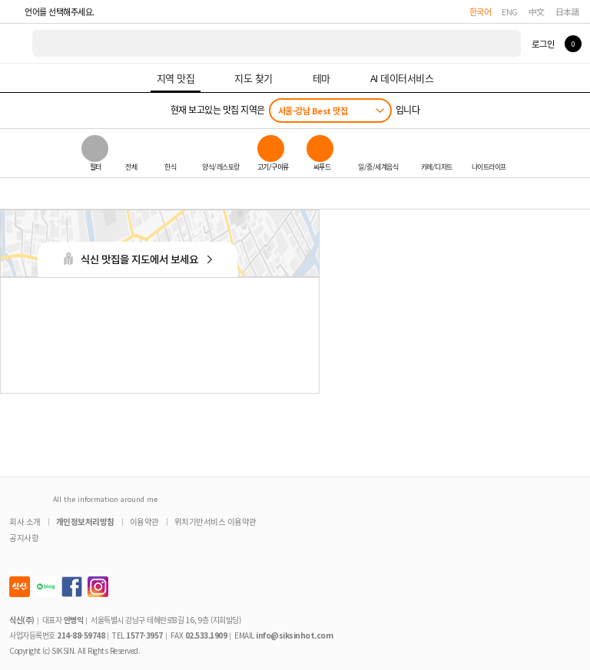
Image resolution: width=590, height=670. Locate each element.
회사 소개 (25, 521)
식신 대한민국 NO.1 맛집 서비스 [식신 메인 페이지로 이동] (17, 43)
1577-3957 (144, 635)
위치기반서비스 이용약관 (215, 521)
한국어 (480, 11)
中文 (537, 11)
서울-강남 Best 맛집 (313, 110)
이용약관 (144, 521)
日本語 (567, 11)
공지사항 (23, 537)
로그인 (543, 44)
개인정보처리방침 (85, 521)
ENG (510, 11)
